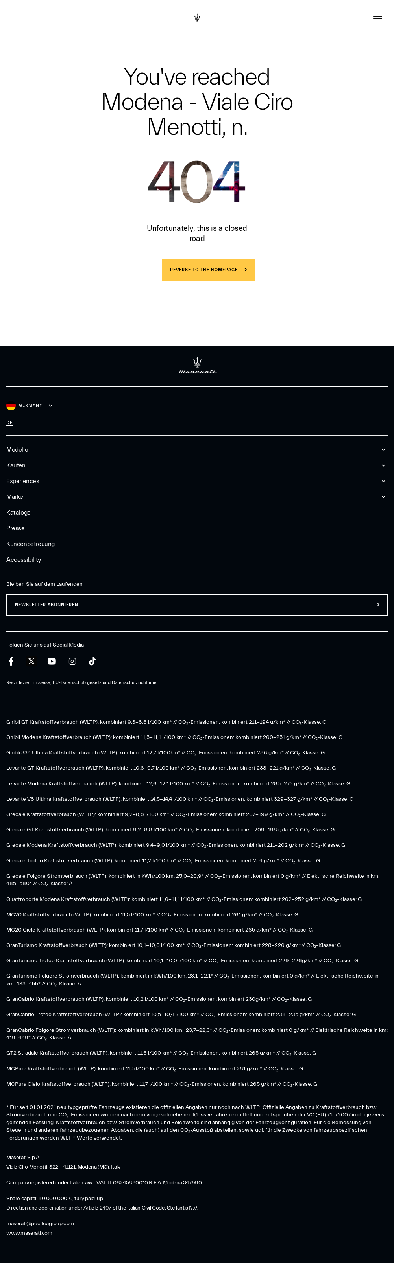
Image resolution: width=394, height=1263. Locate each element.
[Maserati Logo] (197, 17)
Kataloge (18, 512)
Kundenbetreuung (30, 544)
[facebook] (11, 661)
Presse (15, 528)
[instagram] (72, 661)
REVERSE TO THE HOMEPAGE (204, 269)
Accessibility (23, 559)
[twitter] (31, 661)
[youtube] (52, 661)
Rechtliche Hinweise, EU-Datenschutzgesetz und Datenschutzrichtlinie (81, 682)
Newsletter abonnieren (46, 604)
